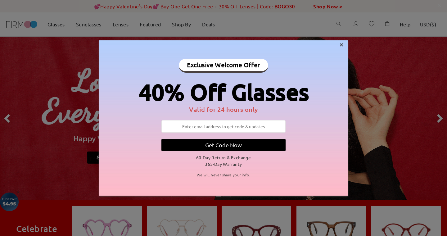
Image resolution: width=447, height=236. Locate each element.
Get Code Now (223, 145)
